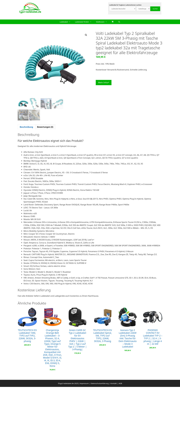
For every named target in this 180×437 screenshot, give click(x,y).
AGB (120, 383)
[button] (86, 35)
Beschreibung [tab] (26, 126)
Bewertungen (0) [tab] (45, 126)
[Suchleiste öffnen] (119, 21)
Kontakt (113, 383)
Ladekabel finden (84, 21)
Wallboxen (102, 21)
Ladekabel (66, 21)
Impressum (84, 383)
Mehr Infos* (103, 82)
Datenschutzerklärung (100, 383)
